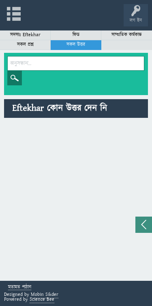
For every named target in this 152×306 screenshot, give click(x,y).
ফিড (76, 34)
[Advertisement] (76, 200)
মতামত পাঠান (19, 287)
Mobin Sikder (44, 294)
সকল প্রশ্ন (25, 44)
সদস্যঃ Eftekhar (25, 34)
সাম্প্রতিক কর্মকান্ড (126, 34)
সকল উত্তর (75, 44)
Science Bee (42, 299)
